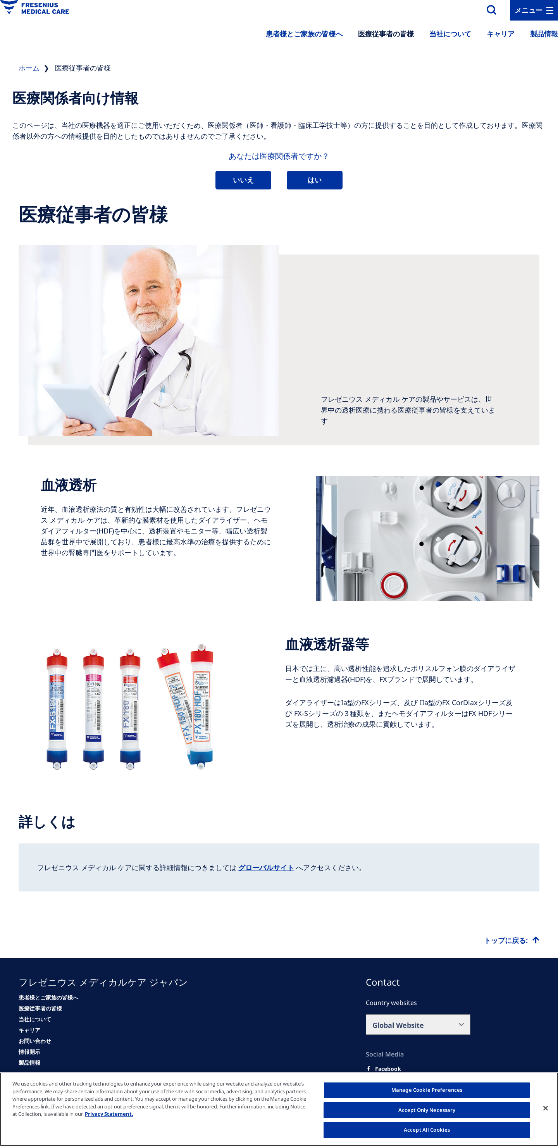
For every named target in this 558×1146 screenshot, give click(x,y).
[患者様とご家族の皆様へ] (48, 997)
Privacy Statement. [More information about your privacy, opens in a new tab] (109, 1113)
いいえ (243, 179)
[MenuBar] (534, 10)
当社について (450, 33)
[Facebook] (388, 1069)
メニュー (528, 10)
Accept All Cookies (427, 1129)
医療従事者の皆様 (386, 33)
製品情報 (544, 33)
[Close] (545, 1108)
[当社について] (35, 1019)
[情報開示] (29, 1052)
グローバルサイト (266, 867)
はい (315, 179)
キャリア (501, 33)
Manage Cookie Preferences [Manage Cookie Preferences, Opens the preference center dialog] (426, 1089)
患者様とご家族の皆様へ (304, 33)
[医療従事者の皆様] (40, 1008)
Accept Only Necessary (427, 1109)
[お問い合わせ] (35, 1041)
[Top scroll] (511, 940)
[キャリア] (29, 1030)
